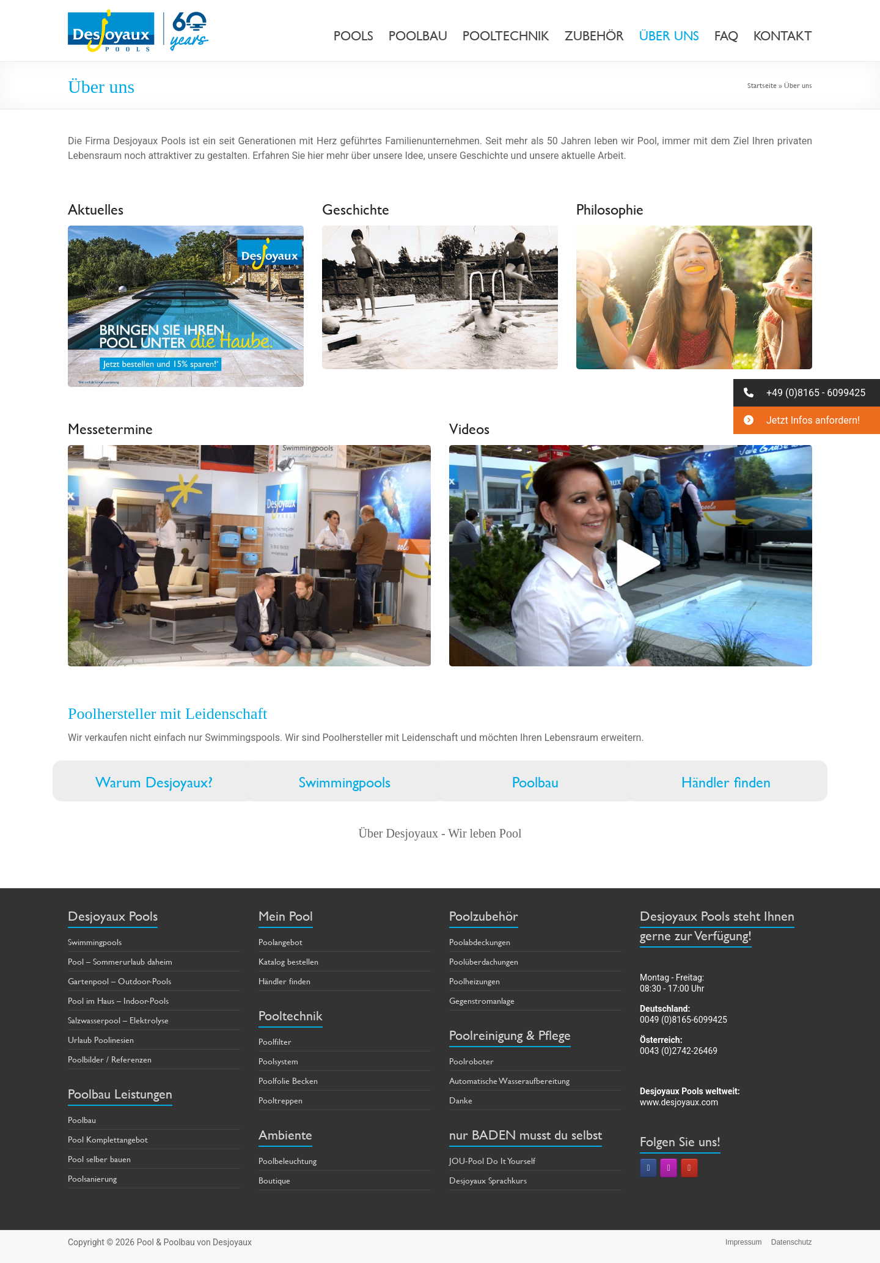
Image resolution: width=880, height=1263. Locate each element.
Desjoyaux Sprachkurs (488, 1180)
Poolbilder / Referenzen (110, 1059)
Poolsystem (278, 1061)
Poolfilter (275, 1041)
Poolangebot (280, 941)
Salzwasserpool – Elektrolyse (118, 1020)
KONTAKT (783, 36)
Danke (460, 1100)
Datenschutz (791, 1242)
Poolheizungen (474, 980)
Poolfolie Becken (288, 1080)
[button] (806, 393)
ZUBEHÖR (594, 36)
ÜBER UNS (669, 36)
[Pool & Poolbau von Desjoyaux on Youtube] (689, 1167)
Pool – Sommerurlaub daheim (120, 961)
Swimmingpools (345, 782)
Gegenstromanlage (482, 1000)
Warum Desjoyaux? (154, 782)
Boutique (274, 1180)
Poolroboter (471, 1061)
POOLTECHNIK (506, 36)
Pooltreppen (280, 1100)
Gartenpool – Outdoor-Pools (119, 980)
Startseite (762, 84)
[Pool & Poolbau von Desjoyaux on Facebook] (648, 1167)
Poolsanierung (92, 1178)
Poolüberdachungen (483, 961)
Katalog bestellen (288, 961)
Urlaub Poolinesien (101, 1039)
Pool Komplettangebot (108, 1139)
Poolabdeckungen (479, 941)
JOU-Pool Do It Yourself (492, 1160)
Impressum (743, 1242)
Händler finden (726, 782)
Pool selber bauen (99, 1158)
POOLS (353, 36)
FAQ (726, 36)
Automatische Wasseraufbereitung (509, 1080)
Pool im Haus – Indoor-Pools (118, 1000)
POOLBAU (418, 36)
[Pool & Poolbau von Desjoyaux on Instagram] (668, 1167)
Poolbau (535, 782)
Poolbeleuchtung (287, 1160)
